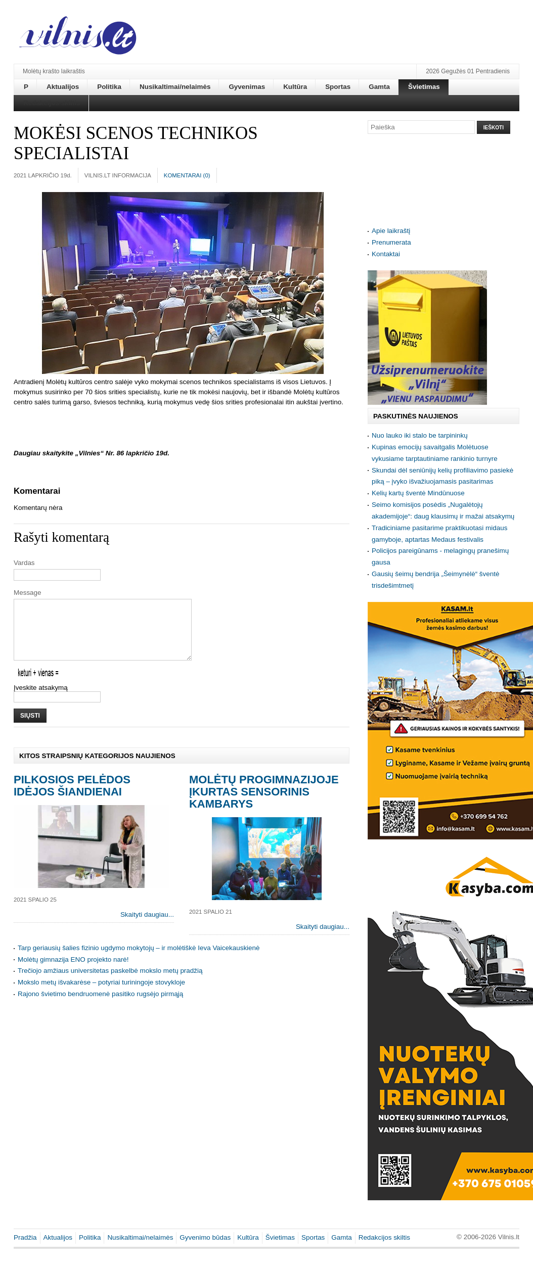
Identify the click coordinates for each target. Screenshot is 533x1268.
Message (27, 592)
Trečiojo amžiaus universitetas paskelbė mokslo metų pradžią (110, 983)
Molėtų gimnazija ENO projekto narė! (73, 971)
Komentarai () (187, 175)
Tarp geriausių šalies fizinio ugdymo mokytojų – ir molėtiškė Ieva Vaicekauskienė (139, 960)
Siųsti (30, 727)
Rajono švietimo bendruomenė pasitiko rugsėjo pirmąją (100, 1006)
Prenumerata (391, 242)
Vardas (24, 563)
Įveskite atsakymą (41, 699)
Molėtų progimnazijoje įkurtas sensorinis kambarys (264, 803)
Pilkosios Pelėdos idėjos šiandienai (72, 797)
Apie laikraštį (391, 230)
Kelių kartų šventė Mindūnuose (418, 493)
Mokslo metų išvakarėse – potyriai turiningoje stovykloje (101, 994)
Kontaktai (386, 254)
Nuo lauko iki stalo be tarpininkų (420, 435)
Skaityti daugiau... (147, 926)
